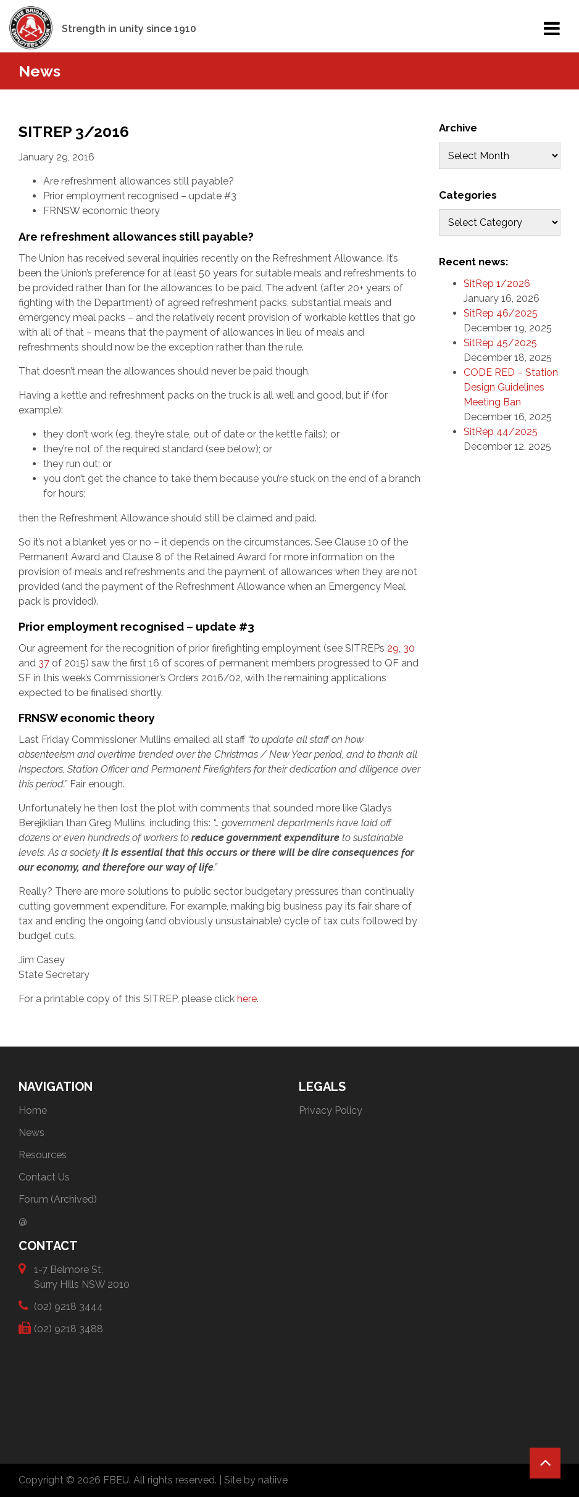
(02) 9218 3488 (68, 1328)
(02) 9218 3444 (68, 1306)
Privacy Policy (330, 1110)
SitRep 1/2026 (497, 283)
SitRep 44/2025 (501, 431)
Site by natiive (256, 1480)
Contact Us (44, 1177)
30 (409, 648)
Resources (43, 1155)
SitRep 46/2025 (501, 313)
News (31, 1132)
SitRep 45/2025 (500, 343)
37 (43, 663)
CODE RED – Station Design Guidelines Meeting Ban (511, 387)
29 (393, 648)
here (247, 999)
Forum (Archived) (58, 1199)
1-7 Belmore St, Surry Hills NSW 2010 (82, 1276)
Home (33, 1110)
